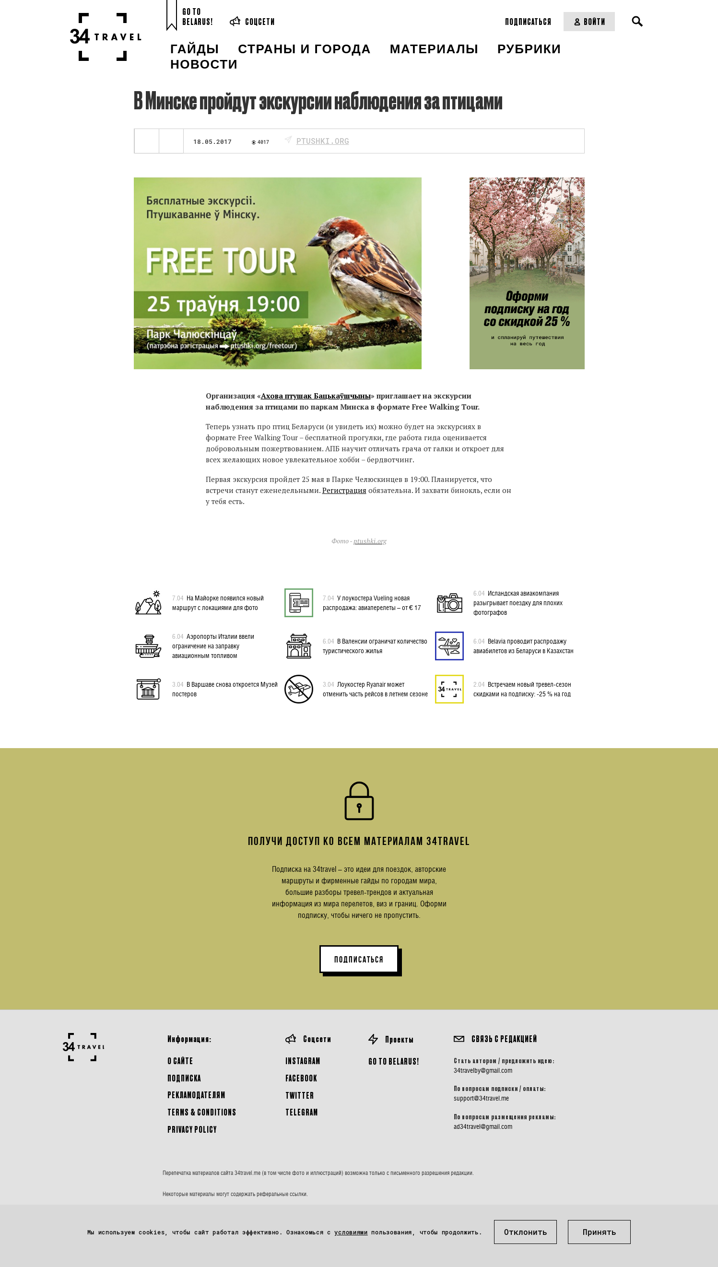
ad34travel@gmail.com (483, 1126)
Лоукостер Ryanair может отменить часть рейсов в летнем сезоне (375, 689)
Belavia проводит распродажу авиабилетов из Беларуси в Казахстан (523, 645)
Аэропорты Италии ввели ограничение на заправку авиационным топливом (213, 645)
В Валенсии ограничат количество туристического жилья (375, 645)
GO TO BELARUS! (393, 1061)
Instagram (302, 1060)
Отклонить (525, 1232)
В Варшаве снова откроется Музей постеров (225, 689)
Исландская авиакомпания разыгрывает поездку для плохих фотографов (518, 602)
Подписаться (528, 21)
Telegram (301, 1111)
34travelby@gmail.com (483, 1070)
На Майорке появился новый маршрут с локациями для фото (218, 602)
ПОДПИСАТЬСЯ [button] (359, 959)
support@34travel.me (481, 1098)
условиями (350, 1232)
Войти (589, 21)
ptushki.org (322, 141)
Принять (599, 1232)
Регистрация (344, 490)
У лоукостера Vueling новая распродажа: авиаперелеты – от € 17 (372, 602)
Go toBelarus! (197, 16)
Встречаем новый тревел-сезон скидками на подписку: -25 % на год (522, 689)
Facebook (301, 1077)
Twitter (299, 1095)
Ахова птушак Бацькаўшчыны (316, 395)
